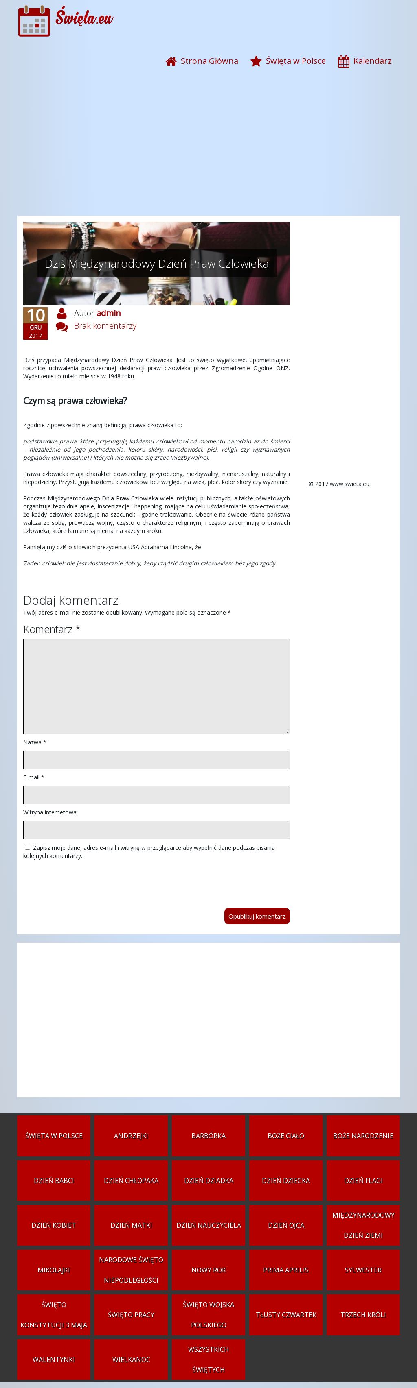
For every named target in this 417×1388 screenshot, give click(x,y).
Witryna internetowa (50, 812)
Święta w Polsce (54, 1135)
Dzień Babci (54, 1180)
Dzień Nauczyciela (208, 1225)
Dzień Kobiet (53, 1225)
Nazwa (34, 742)
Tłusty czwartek (286, 1314)
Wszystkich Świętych (208, 1359)
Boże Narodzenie (363, 1135)
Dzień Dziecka (286, 1180)
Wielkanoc (131, 1359)
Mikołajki (53, 1270)
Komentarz (52, 629)
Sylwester (363, 1270)
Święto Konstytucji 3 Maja (53, 1314)
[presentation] (85, 880)
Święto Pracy (131, 1314)
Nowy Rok (208, 1270)
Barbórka (208, 1135)
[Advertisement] (208, 150)
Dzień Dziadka (208, 1180)
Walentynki (54, 1359)
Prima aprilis (286, 1270)
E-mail (33, 777)
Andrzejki (131, 1135)
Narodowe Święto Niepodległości (131, 1270)
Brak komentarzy (105, 325)
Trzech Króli (363, 1314)
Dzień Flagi (363, 1180)
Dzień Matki (131, 1225)
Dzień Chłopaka (131, 1180)
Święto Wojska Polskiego (208, 1314)
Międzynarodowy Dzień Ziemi (363, 1225)
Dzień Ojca (286, 1225)
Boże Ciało (286, 1135)
